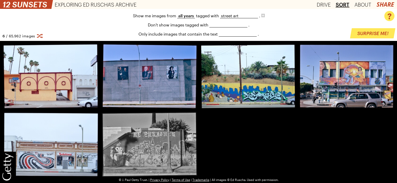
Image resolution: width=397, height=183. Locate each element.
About (362, 5)
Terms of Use (181, 179)
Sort (342, 5)
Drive (324, 5)
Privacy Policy (159, 179)
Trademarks (200, 179)
